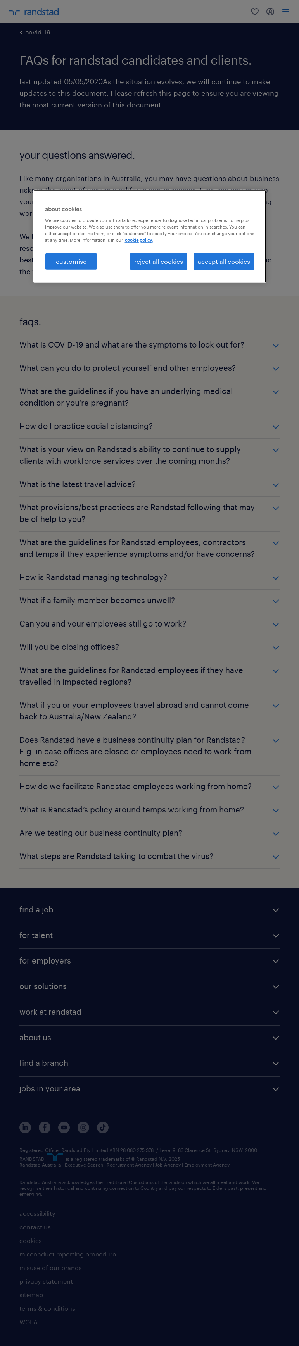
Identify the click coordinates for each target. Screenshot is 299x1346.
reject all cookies (158, 261)
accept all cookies (224, 261)
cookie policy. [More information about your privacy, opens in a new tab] (139, 240)
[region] (149, 236)
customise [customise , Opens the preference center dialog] (71, 261)
